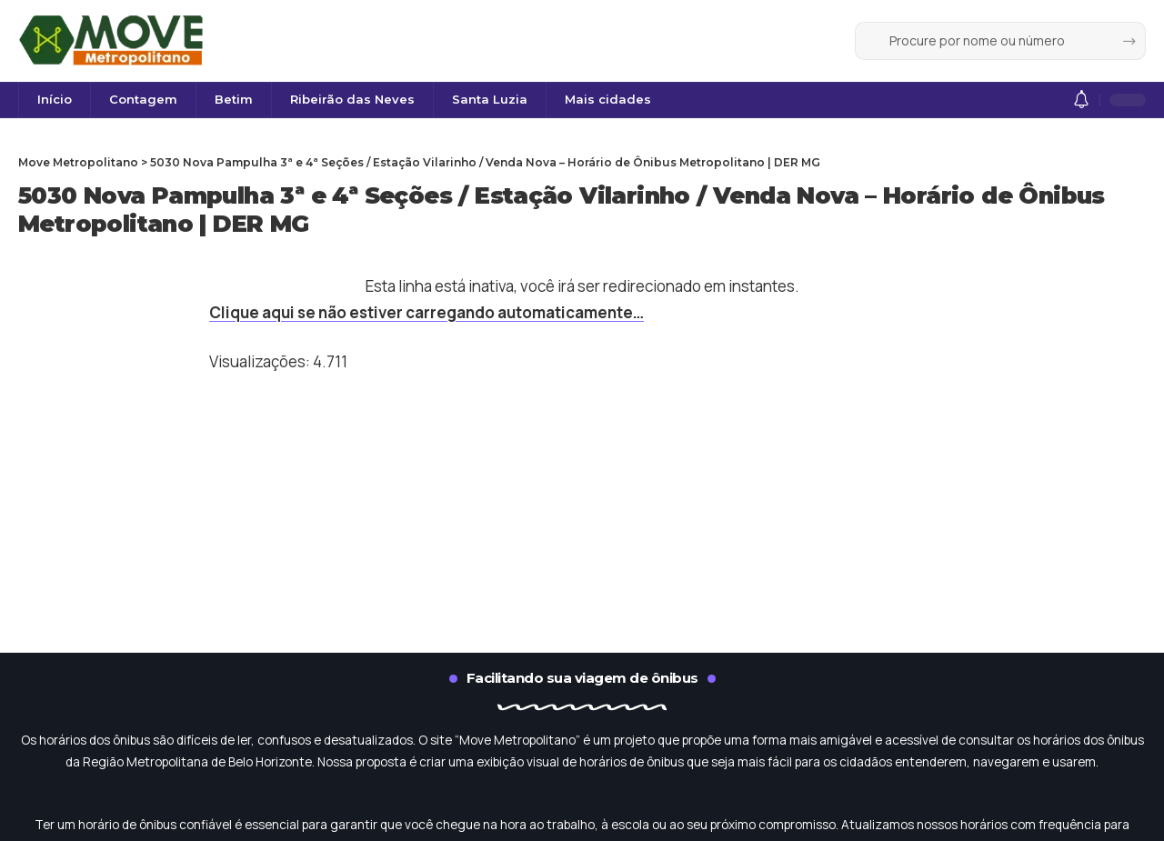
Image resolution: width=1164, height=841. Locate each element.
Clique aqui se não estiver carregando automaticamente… (426, 312)
